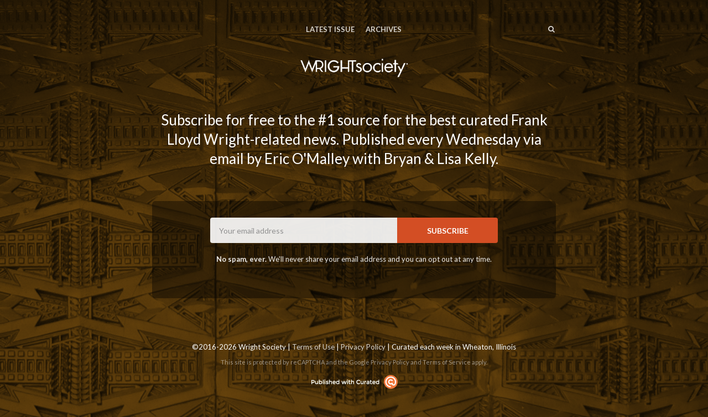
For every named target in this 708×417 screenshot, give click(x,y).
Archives (384, 29)
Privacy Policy (363, 346)
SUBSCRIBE (447, 230)
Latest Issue (330, 29)
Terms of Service (447, 362)
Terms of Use (313, 346)
